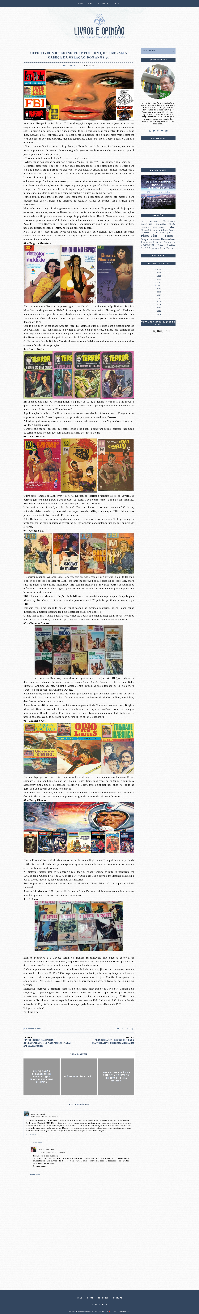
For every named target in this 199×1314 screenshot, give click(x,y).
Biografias (161, 224)
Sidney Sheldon (167, 245)
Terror (170, 248)
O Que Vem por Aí (163, 232)
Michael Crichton (149, 230)
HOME (80, 3)
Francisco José (38, 1114)
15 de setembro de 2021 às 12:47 (44, 1117)
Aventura (146, 224)
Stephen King (157, 248)
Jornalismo (158, 227)
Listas (85, 65)
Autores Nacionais (162, 221)
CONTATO (117, 3)
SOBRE (91, 3)
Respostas (37, 1142)
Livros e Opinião (91, 1311)
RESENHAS (103, 3)
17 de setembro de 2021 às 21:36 (51, 1152)
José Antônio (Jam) (46, 1150)
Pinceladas (149, 236)
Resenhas (168, 239)
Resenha (156, 240)
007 (143, 221)
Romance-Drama (151, 242)
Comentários (32, 1029)
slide (92, 65)
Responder (31, 1134)
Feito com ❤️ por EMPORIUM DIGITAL (115, 1311)
